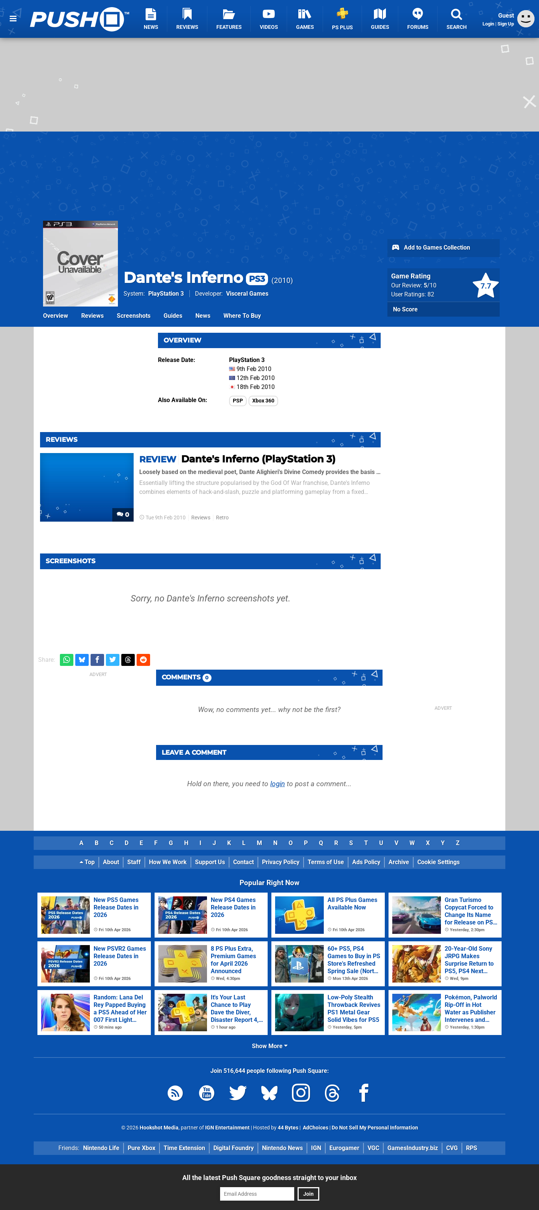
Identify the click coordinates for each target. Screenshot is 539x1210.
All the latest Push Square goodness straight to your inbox (269, 1178)
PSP (238, 401)
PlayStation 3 (166, 293)
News (202, 315)
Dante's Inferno (196, 277)
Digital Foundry (233, 1148)
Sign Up (505, 24)
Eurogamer (344, 1148)
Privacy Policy (280, 862)
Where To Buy (242, 315)
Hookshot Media (159, 1128)
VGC (373, 1148)
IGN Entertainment (227, 1128)
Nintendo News (282, 1148)
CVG (452, 1148)
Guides (173, 315)
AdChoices (315, 1128)
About (111, 862)
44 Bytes (288, 1128)
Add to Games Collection (430, 248)
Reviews (92, 315)
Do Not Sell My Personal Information (375, 1128)
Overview (55, 315)
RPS (471, 1148)
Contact (243, 862)
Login (488, 24)
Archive (399, 862)
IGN (316, 1148)
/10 (430, 285)
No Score (405, 309)
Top (87, 862)
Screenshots (133, 315)
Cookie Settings (438, 862)
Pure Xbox (141, 1148)
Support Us (210, 862)
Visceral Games (247, 293)
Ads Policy (366, 862)
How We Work (168, 862)
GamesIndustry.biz (412, 1148)
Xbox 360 (263, 401)
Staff (134, 862)
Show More (269, 1046)
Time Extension (184, 1148)
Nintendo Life (101, 1148)
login (277, 783)
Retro (222, 518)
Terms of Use (326, 862)
